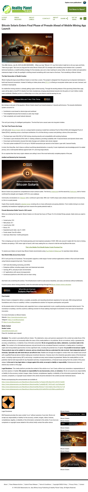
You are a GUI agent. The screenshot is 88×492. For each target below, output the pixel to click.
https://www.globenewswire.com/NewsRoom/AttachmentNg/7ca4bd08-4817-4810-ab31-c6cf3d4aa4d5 (33, 384)
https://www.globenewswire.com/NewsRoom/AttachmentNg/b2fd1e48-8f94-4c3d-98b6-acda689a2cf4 (33, 389)
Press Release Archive (16, 484)
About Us (55, 18)
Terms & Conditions (45, 484)
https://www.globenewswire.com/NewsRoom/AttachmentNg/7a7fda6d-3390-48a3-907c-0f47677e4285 (33, 382)
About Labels (31, 18)
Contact (46, 18)
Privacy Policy (73, 484)
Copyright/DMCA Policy (60, 484)
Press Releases (17, 18)
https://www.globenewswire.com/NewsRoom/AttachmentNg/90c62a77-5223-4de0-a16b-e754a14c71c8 (33, 387)
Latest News (4, 18)
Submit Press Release (30, 484)
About (5, 484)
